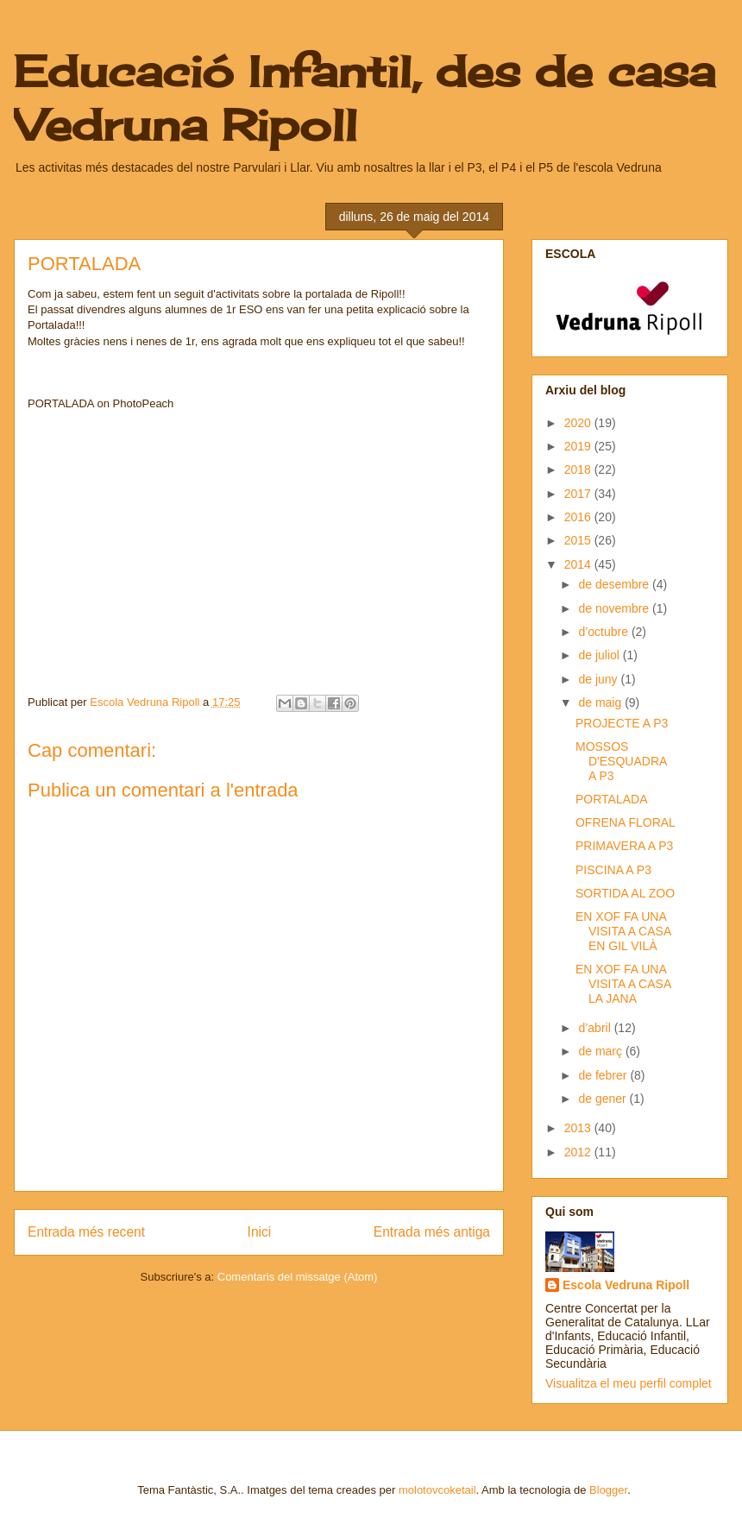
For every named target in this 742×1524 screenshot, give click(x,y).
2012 (579, 1152)
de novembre (615, 608)
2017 (579, 494)
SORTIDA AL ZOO (625, 893)
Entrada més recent (86, 1232)
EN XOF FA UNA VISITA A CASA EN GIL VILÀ (622, 931)
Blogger (608, 1489)
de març (601, 1051)
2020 (579, 423)
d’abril (595, 1028)
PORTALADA (611, 799)
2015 (579, 540)
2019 (579, 446)
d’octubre (604, 632)
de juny (599, 679)
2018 (579, 469)
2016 (579, 517)
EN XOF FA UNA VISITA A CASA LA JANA (622, 983)
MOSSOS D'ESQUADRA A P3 (621, 761)
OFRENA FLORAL (625, 822)
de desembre (615, 584)
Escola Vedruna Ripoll (626, 1285)
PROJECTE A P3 (621, 723)
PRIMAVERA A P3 (624, 846)
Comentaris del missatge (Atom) (297, 1276)
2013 (579, 1128)
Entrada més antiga (432, 1232)
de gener (603, 1098)
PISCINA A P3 (613, 870)
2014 (579, 564)
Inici (260, 1232)
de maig (601, 702)
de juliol (600, 655)
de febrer (604, 1075)
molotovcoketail (437, 1489)
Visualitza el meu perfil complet (628, 1383)
